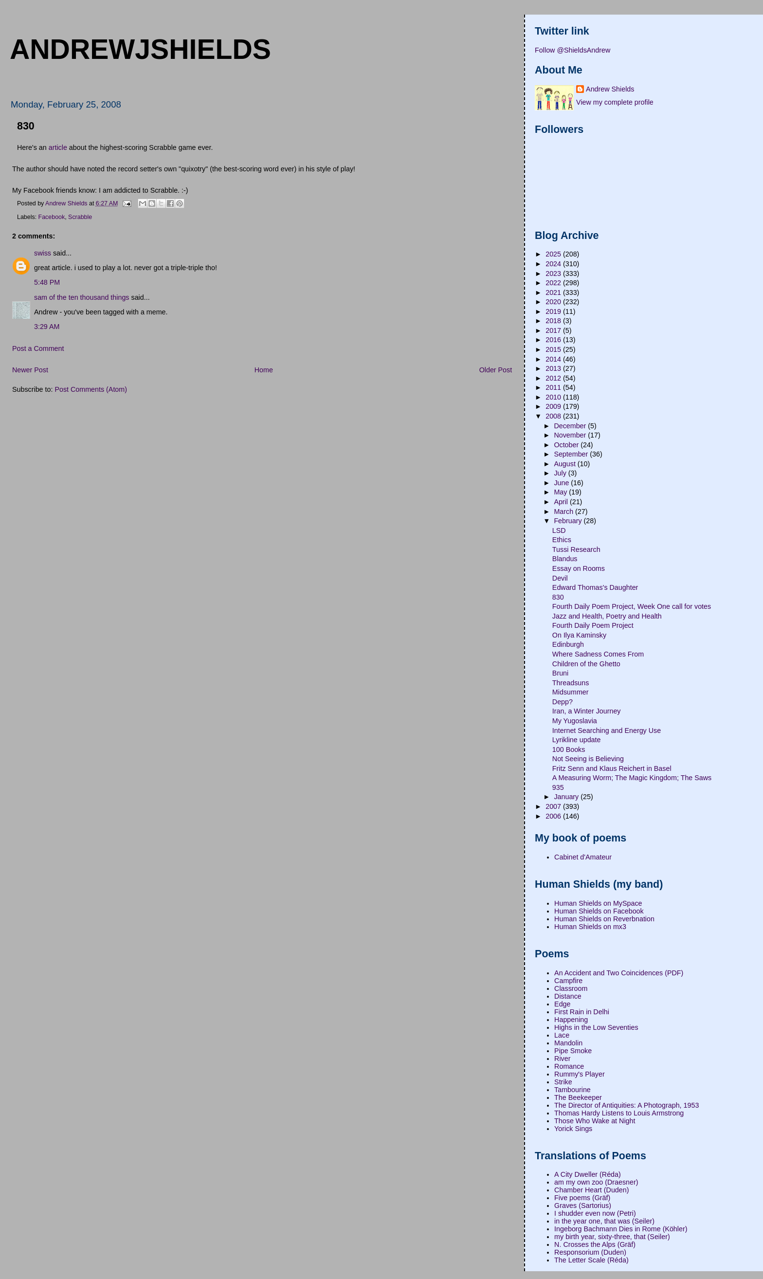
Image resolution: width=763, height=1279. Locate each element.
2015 (554, 349)
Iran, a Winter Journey (586, 711)
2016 (554, 340)
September (572, 454)
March (564, 511)
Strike (563, 1082)
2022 (554, 283)
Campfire (568, 981)
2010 (554, 397)
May (561, 492)
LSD (559, 530)
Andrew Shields (610, 89)
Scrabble (80, 217)
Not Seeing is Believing (588, 759)
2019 (554, 311)
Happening (571, 1019)
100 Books (568, 749)
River (562, 1058)
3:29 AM (46, 326)
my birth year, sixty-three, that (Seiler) (612, 1237)
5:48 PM (47, 282)
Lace (561, 1035)
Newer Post (30, 370)
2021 (554, 292)
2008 (554, 416)
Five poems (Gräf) (582, 1198)
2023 (554, 273)
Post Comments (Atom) (90, 389)
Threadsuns (570, 683)
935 (558, 787)
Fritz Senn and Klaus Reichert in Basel (612, 768)
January (567, 797)
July (561, 473)
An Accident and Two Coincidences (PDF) (618, 973)
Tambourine (572, 1090)
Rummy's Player (579, 1074)
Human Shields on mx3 (590, 927)
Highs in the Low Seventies (596, 1027)
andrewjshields (140, 49)
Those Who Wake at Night (594, 1121)
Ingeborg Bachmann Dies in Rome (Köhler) (620, 1229)
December (571, 426)
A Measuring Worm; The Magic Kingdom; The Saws (631, 778)
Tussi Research (576, 549)
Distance (567, 996)
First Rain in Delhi (581, 1012)
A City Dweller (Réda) (587, 1174)
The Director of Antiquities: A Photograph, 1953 (626, 1105)
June (562, 483)
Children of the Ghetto (586, 664)
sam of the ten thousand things (81, 297)
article (58, 147)
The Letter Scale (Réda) (591, 1260)
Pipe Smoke (573, 1051)
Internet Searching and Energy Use (606, 730)
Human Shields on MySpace (598, 903)
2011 (554, 387)
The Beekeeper (578, 1097)
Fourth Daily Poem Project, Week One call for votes (631, 606)
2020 (554, 302)
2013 (554, 368)
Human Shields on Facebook (599, 911)
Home (263, 370)
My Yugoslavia (574, 721)
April (562, 502)
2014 (554, 359)
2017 (554, 330)
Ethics (561, 540)
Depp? (562, 702)
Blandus (565, 559)
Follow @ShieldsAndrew (572, 50)
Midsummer (570, 692)
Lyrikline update (576, 740)
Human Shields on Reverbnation (604, 919)
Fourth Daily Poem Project (593, 625)
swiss (42, 253)
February (568, 521)
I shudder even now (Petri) (595, 1213)
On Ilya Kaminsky (579, 635)
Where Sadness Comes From (598, 654)
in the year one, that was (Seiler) (604, 1221)
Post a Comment (38, 348)
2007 (554, 806)
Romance (569, 1066)
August (565, 464)
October (567, 445)
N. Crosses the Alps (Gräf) (595, 1244)
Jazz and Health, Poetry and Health (607, 616)
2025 (554, 254)
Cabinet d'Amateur (583, 857)
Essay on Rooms (578, 568)
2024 (554, 264)
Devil (560, 578)
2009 (554, 406)
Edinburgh (568, 644)
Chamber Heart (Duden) (591, 1190)
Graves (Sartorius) (582, 1205)
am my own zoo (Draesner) (596, 1182)
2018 (554, 321)
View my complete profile (615, 102)
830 (558, 597)
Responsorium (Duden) (590, 1252)
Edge (562, 1004)
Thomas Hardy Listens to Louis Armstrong (619, 1113)
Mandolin (568, 1043)
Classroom (570, 988)
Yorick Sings (573, 1129)
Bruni (560, 673)
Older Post (495, 370)
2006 (554, 816)
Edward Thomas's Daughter (595, 587)
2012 (554, 378)
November (571, 435)
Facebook (51, 217)
